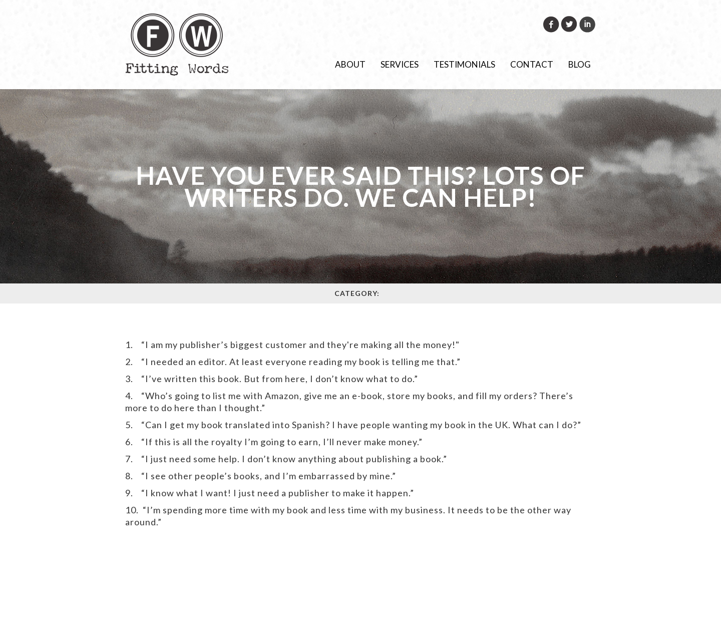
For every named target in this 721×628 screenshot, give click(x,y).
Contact (531, 64)
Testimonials (464, 64)
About (350, 64)
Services (400, 64)
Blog (579, 64)
